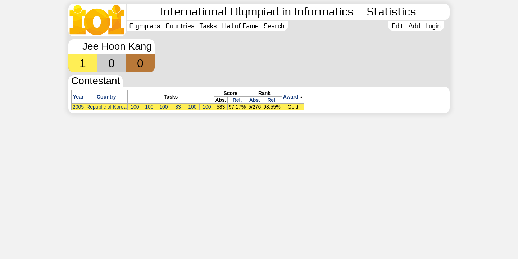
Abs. (254, 100)
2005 (78, 107)
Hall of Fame (240, 26)
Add (414, 26)
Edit (397, 26)
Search (274, 26)
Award (291, 97)
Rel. (237, 100)
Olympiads (144, 26)
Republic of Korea (106, 107)
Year (78, 97)
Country (106, 97)
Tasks (208, 26)
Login (433, 26)
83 (178, 107)
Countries (180, 26)
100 (135, 107)
